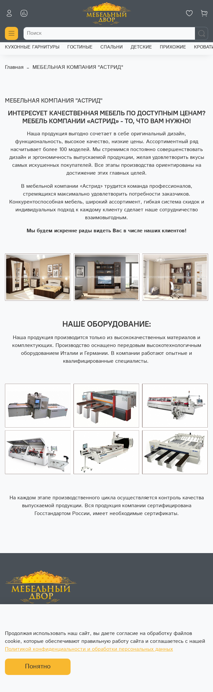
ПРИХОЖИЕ (173, 47)
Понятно (38, 666)
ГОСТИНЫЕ (80, 47)
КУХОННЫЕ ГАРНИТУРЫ (32, 47)
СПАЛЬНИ (111, 47)
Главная (14, 67)
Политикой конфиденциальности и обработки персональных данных (89, 649)
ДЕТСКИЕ (141, 47)
